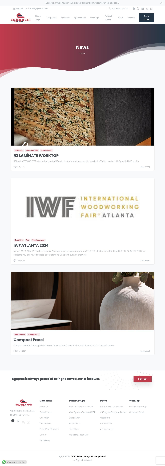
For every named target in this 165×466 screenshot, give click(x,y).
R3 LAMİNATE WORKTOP (36, 155)
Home (83, 53)
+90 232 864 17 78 (118, 8)
